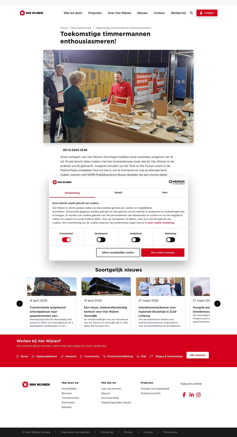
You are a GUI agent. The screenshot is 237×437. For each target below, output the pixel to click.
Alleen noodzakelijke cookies (118, 252)
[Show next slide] (217, 304)
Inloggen (207, 13)
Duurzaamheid (110, 397)
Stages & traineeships (166, 356)
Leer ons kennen (111, 388)
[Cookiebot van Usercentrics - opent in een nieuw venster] (171, 182)
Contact (159, 13)
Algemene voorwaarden (75, 432)
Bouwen (67, 393)
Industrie (68, 356)
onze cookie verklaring (160, 222)
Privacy (128, 432)
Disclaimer (107, 432)
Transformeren (70, 397)
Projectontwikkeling (118, 356)
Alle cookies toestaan (163, 252)
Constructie (89, 356)
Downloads (170, 432)
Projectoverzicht (150, 393)
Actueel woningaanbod (155, 388)
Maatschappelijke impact (116, 402)
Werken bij (178, 13)
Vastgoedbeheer (44, 356)
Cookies (148, 432)
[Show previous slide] (20, 304)
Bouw (22, 356)
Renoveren (68, 402)
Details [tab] (118, 192)
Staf (141, 356)
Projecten (95, 13)
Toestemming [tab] (72, 193)
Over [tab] (165, 192)
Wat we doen (73, 13)
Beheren (67, 407)
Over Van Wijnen (119, 13)
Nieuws (142, 13)
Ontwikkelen (69, 388)
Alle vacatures (197, 355)
